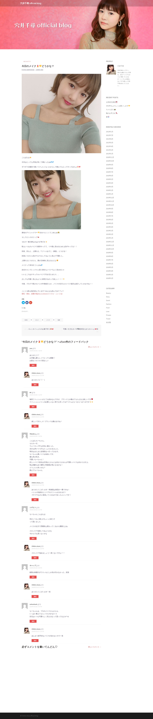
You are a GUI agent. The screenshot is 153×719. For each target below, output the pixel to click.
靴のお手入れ (111, 113)
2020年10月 (110, 161)
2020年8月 (109, 168)
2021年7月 (109, 135)
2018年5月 (109, 267)
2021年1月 (109, 154)
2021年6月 (109, 139)
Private (108, 315)
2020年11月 (110, 157)
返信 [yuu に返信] (33, 365)
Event (108, 300)
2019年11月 (110, 201)
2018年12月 (110, 242)
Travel (108, 319)
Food (107, 308)
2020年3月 (109, 187)
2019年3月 (109, 231)
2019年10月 (110, 205)
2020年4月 (109, 183)
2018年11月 (110, 245)
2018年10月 (110, 249)
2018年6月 (109, 264)
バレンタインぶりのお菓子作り (41, 329)
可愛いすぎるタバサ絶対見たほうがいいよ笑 (80, 329)
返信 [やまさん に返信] (33, 475)
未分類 (108, 322)
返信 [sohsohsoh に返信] (33, 621)
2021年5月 (109, 143)
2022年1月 (109, 132)
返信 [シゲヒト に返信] (33, 538)
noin (26, 320)
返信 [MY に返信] (33, 407)
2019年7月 (109, 216)
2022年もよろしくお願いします (118, 106)
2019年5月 (109, 223)
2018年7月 (109, 260)
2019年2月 (109, 234)
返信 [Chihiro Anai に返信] (35, 385)
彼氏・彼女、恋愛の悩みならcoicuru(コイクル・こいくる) (42, 294)
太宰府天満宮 (111, 102)
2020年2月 (109, 190)
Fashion (108, 304)
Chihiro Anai (39, 70)
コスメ (37, 320)
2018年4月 (109, 271)
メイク (48, 320)
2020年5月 (109, 179)
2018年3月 (109, 275)
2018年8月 (109, 256)
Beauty (27, 61)
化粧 (59, 320)
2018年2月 (109, 278)
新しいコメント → (94, 347)
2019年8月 (109, 212)
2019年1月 (109, 238)
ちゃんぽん (111, 109)
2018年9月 (109, 253)
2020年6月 (109, 176)
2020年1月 (109, 194)
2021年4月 (109, 146)
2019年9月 (109, 209)
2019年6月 (109, 220)
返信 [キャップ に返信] (33, 577)
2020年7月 (109, 172)
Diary (108, 297)
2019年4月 (109, 227)
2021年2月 (109, 150)
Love (107, 311)
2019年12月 (110, 198)
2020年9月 (109, 165)
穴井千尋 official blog (30, 3)
